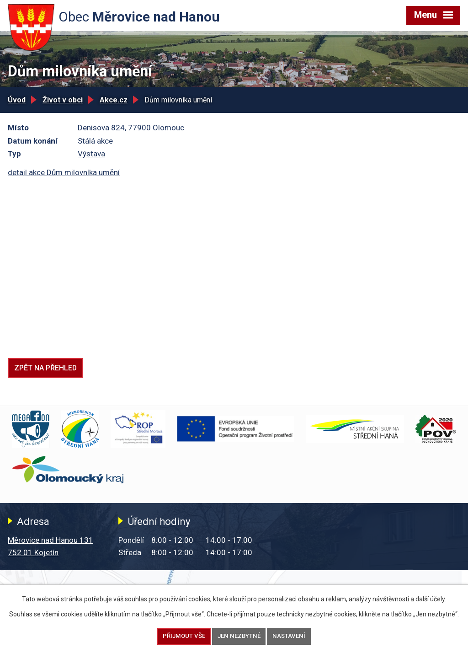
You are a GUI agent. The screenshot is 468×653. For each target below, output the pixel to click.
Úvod (17, 100)
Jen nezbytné (239, 635)
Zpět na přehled (45, 368)
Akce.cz (114, 100)
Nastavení (288, 635)
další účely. (430, 599)
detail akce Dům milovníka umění (64, 172)
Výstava (91, 153)
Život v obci (63, 100)
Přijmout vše (184, 635)
